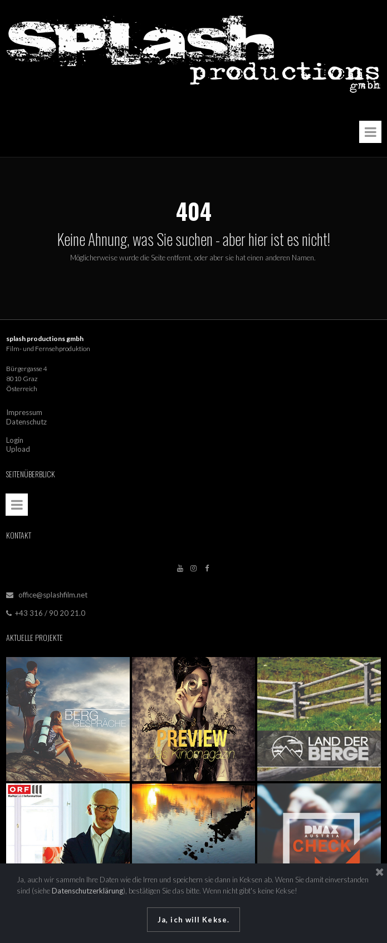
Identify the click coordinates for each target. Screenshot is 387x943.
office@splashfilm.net (52, 590)
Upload (18, 445)
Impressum (24, 411)
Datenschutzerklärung (87, 890)
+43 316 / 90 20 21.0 (45, 608)
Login (14, 437)
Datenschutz (26, 420)
